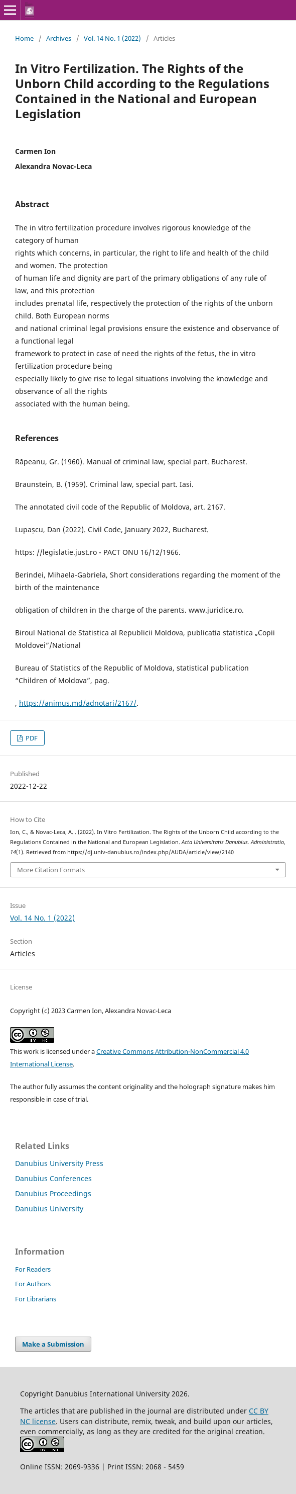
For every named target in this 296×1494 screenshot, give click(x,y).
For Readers (33, 1269)
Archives (58, 38)
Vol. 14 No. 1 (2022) (112, 38)
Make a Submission (53, 1344)
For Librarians (35, 1298)
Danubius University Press (59, 1163)
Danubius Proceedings (53, 1193)
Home (24, 38)
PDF (31, 737)
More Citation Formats (51, 869)
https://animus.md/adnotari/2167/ (77, 703)
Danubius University (49, 1208)
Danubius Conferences (53, 1178)
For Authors (33, 1283)
